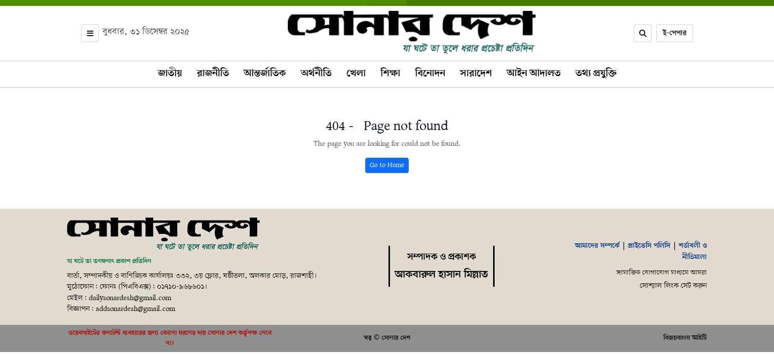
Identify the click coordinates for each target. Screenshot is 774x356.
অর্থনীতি (316, 74)
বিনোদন (430, 74)
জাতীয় (170, 74)
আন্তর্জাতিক (265, 74)
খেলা (356, 74)
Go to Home (387, 165)
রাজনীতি (213, 74)
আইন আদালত (534, 74)
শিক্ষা (390, 74)
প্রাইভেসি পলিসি (649, 246)
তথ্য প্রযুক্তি (596, 74)
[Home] (163, 235)
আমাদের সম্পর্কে (597, 246)
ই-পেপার (675, 33)
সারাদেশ (476, 74)
